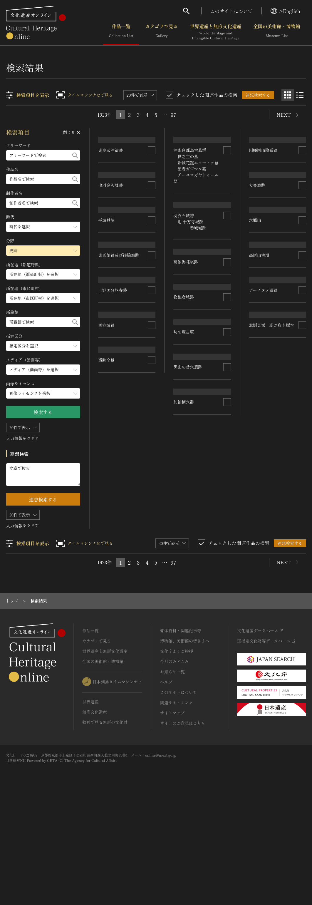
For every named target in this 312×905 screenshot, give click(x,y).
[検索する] (75, 155)
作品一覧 (121, 32)
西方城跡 (106, 529)
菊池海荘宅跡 (186, 352)
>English (285, 10)
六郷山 (255, 321)
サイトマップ (172, 820)
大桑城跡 (257, 249)
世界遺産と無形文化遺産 (215, 32)
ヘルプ (166, 789)
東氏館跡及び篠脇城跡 (119, 393)
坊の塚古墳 (184, 489)
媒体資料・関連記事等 (180, 737)
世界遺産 (90, 809)
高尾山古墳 (259, 388)
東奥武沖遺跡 (110, 187)
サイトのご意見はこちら (182, 830)
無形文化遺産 (94, 819)
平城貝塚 (106, 323)
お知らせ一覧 (172, 779)
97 (173, 114)
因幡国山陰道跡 (263, 182)
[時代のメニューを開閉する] (43, 227)
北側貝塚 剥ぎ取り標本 (271, 531)
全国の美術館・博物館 (276, 32)
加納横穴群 (184, 623)
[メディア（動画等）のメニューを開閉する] (43, 369)
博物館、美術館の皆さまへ (184, 748)
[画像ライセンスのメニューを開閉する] (43, 393)
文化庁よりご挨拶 (176, 758)
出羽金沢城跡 (110, 254)
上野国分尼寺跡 (112, 457)
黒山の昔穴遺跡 (188, 556)
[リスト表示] (300, 95)
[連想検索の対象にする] (152, 187)
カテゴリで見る (161, 32)
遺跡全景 (106, 601)
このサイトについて (231, 10)
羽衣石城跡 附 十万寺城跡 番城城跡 (190, 286)
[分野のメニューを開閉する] (43, 250)
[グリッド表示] (287, 95)
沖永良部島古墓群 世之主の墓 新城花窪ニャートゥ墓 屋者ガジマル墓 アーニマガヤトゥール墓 (196, 197)
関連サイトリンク (176, 809)
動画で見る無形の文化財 (105, 829)
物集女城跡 (184, 422)
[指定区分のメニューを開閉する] (43, 346)
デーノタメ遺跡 (263, 460)
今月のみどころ (174, 768)
